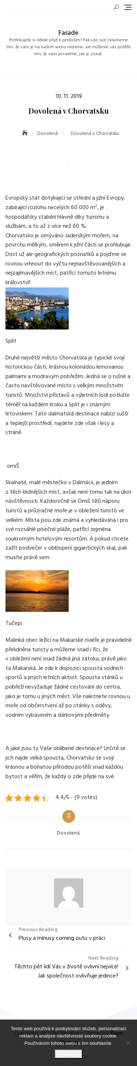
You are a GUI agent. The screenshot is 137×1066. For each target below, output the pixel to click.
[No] (128, 1043)
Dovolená (68, 833)
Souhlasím (68, 1053)
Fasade (68, 33)
